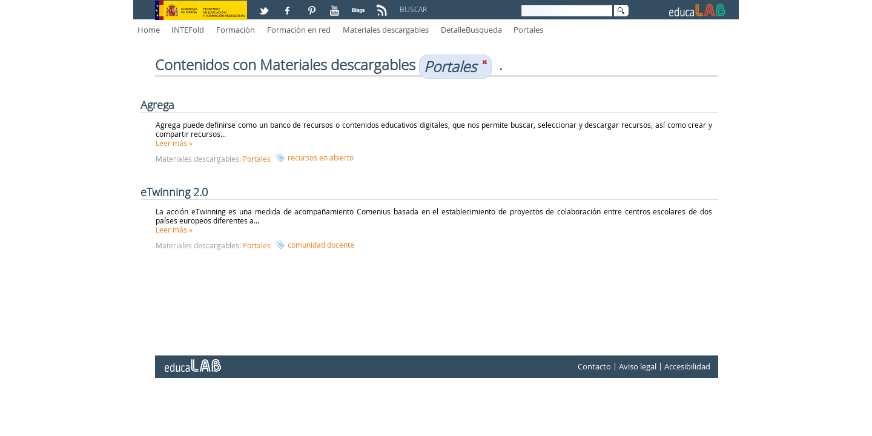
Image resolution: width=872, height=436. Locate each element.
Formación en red (299, 29)
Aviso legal (637, 366)
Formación (235, 29)
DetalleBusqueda (471, 29)
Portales (528, 29)
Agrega (157, 104)
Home (148, 29)
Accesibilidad (687, 366)
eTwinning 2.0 (174, 192)
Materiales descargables (386, 29)
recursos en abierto (321, 157)
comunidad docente (321, 244)
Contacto (594, 366)
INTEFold (187, 29)
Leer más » (174, 143)
